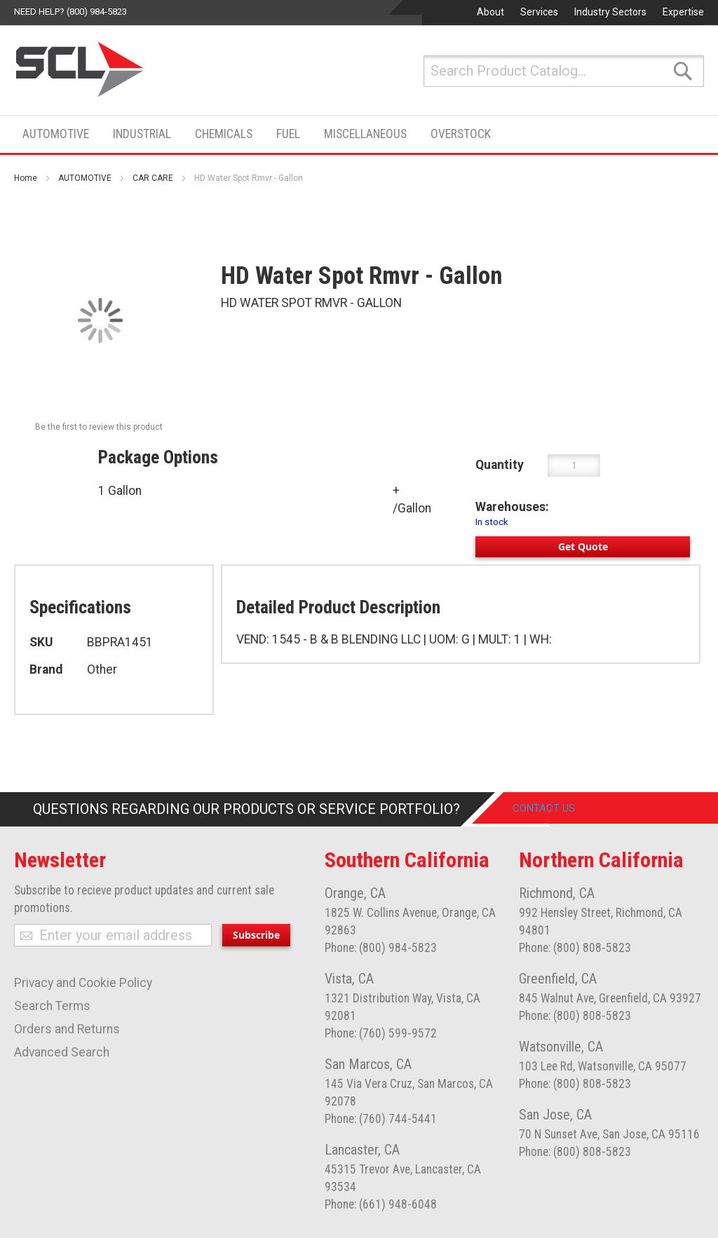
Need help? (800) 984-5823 (70, 11)
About (490, 12)
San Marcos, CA (368, 1064)
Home (25, 178)
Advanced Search (61, 1052)
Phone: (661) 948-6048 (381, 1204)
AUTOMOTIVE (84, 178)
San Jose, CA (555, 1114)
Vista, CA (349, 978)
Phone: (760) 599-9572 (381, 1033)
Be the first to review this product (99, 427)
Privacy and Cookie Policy (83, 983)
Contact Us (554, 809)
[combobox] (564, 71)
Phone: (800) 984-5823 (381, 948)
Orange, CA (355, 893)
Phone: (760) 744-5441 (381, 1119)
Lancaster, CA (362, 1149)
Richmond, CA (557, 893)
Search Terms (52, 1006)
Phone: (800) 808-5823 (575, 948)
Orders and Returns (67, 1029)
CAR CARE (153, 178)
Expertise (683, 12)
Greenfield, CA (558, 978)
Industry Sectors (610, 12)
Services (539, 12)
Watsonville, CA (561, 1046)
